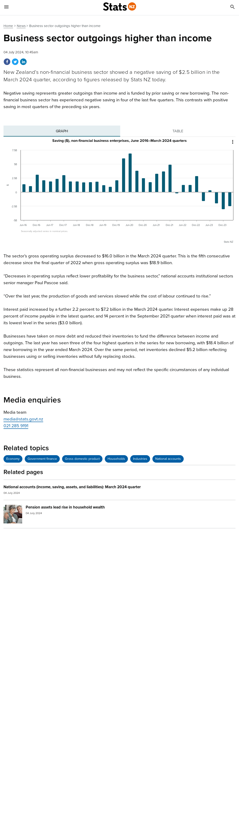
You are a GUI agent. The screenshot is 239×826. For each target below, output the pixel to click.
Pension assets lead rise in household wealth (65, 507)
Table (177, 131)
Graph (62, 131)
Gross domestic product (82, 459)
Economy (13, 459)
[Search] (232, 8)
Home (8, 26)
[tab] (62, 131)
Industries (140, 459)
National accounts (168, 459)
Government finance (42, 459)
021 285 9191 (16, 425)
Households (116, 459)
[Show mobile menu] (6, 8)
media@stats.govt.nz (23, 419)
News (21, 26)
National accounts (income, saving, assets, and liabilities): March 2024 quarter (72, 487)
